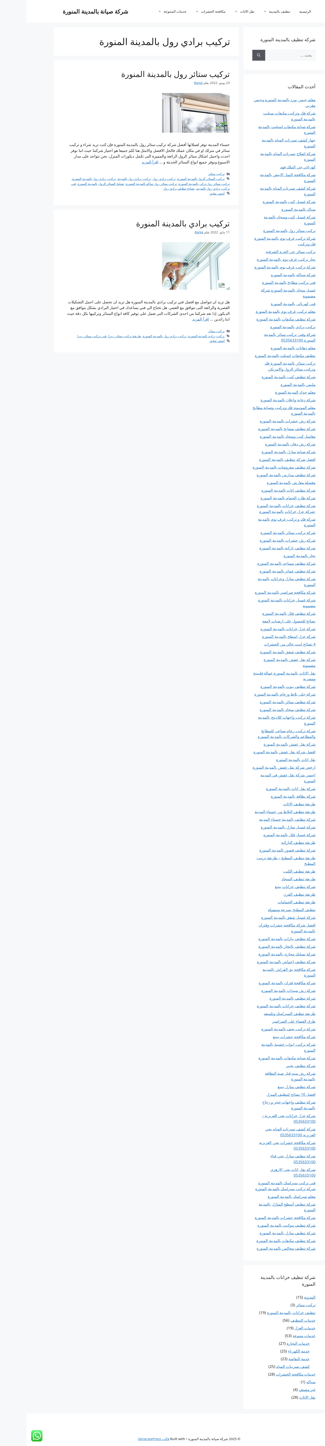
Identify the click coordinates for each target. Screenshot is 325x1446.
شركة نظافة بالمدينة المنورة (266, 796)
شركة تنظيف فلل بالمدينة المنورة (262, 613)
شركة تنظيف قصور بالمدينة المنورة (261, 850)
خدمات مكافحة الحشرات (269, 1374)
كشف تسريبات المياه (266, 1366)
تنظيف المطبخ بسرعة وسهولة (265, 909)
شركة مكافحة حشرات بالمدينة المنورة (258, 1217)
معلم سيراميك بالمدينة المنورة (265, 1196)
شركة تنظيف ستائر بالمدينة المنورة (261, 701)
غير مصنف (280, 1389)
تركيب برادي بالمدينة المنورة (156, 224)
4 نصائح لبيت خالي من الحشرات (263, 644)
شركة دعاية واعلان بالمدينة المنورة (261, 399)
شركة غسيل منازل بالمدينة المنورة (261, 827)
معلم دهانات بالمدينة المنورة (266, 347)
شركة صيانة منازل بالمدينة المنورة (262, 451)
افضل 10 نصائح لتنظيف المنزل (264, 1094)
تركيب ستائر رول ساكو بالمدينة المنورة (124, 184)
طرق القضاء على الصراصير (267, 1021)
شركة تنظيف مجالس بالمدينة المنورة (259, 1248)
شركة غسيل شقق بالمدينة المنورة (261, 917)
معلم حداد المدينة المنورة (268, 392)
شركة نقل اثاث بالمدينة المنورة (264, 788)
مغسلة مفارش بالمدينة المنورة (264, 482)
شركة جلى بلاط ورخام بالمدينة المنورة (258, 694)
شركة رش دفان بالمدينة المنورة (263, 444)
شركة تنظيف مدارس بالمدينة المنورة (259, 474)
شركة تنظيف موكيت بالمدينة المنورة (260, 1225)
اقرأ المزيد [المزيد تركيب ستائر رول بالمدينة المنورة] (123, 162)
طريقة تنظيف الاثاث (273, 804)
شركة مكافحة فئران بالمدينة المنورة (260, 982)
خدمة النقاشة (272, 1358)
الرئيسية (278, 11)
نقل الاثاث (215, 11)
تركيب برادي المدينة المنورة (180, 337)
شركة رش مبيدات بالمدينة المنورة (262, 990)
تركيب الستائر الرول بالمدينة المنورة (174, 179)
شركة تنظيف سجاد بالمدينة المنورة (261, 709)
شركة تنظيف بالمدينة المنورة (266, 998)
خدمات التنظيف (276, 1320)
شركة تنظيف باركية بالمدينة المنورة (261, 548)
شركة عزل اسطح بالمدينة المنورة (262, 636)
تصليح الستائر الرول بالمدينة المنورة (74, 184)
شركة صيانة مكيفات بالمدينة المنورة (260, 1058)
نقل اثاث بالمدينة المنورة (269, 759)
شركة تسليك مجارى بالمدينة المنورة (260, 954)
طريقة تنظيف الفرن (273, 894)
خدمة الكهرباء (272, 1351)
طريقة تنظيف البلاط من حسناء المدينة (258, 811)
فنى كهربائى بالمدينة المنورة (266, 303)
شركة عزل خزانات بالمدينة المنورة (261, 628)
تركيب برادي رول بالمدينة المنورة (67, 179)
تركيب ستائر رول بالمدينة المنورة (149, 74)
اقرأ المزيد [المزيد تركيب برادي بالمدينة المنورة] (174, 320)
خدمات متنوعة (277, 1335)
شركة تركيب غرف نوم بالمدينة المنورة (258, 267)
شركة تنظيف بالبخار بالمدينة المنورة (260, 946)
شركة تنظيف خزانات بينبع (268, 886)
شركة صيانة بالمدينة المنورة (69, 11)
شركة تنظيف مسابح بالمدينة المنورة (260, 428)
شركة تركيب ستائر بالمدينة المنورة (261, 532)
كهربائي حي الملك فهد (271, 167)
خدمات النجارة (271, 1343)
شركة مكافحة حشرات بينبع (267, 1036)
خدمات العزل (278, 1328)
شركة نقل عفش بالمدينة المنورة (263, 744)
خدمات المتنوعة (143, 11)
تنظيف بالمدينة (248, 11)
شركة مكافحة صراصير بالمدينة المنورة (258, 592)
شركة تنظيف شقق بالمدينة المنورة (261, 651)
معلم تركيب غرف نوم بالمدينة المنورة (259, 311)
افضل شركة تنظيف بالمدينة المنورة (260, 459)
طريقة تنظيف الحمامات (270, 902)
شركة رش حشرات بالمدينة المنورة (261, 421)
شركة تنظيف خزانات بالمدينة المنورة (259, 1005)
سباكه (284, 1381)
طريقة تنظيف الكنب (273, 871)
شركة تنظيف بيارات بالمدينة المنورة (260, 938)
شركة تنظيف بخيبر (274, 1065)
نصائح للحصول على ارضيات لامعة (262, 621)
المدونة (283, 1297)
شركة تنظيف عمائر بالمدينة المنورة (261, 571)
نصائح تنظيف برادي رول (152, 189)
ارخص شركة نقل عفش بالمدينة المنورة (257, 767)
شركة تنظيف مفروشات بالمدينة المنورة (257, 467)
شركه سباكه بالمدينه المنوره (266, 274)
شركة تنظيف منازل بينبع (270, 1086)
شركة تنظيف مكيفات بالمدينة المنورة (259, 319)
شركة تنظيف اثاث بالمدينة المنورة (262, 490)
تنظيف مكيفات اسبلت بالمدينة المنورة (258, 355)
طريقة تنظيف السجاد (272, 878)
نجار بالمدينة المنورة (273, 555)
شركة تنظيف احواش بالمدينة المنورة (259, 961)
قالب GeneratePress (127, 1438)
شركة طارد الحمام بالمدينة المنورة (261, 497)
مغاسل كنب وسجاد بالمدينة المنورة (261, 436)
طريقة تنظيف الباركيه (272, 842)
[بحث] (232, 55)
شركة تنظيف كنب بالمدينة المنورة (262, 376)
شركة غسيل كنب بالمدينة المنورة (262, 201)
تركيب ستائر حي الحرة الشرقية (264, 251)
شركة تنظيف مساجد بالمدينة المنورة (260, 563)
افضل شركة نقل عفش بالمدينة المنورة (258, 751)
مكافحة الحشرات (181, 11)
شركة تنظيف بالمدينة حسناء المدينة (260, 819)
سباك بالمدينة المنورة (272, 209)
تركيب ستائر (189, 175)
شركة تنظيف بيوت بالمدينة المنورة (261, 686)
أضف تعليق (190, 194)
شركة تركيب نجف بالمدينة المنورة (262, 1029)
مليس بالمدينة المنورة (271, 384)
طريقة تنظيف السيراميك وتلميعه (263, 1013)
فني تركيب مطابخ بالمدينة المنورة (262, 282)
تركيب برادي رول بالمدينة (107, 179)
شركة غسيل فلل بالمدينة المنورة (263, 834)
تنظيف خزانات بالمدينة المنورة (264, 1312)
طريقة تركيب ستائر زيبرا (98, 337)
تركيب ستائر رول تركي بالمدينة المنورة (177, 184)
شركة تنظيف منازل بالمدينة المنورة (261, 1232)
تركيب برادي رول (137, 179)
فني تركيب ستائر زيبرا (65, 337)
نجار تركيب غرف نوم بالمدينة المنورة (259, 259)
